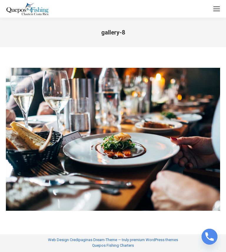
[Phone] (209, 237)
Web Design (58, 240)
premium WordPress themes (154, 240)
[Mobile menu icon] (216, 8)
